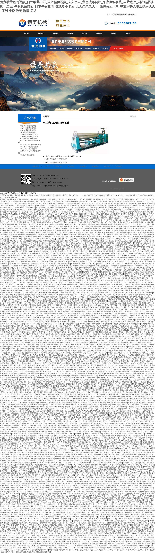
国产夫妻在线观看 (134, 346)
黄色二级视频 (138, 431)
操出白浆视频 (60, 458)
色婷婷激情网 (88, 272)
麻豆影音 (123, 234)
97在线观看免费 (146, 237)
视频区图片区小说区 (114, 249)
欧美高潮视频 (57, 222)
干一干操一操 (116, 440)
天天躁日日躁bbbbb (117, 205)
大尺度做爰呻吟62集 (142, 460)
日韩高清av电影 (5, 309)
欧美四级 (144, 483)
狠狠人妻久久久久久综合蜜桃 (135, 342)
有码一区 (97, 272)
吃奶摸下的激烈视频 (78, 264)
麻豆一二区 (112, 519)
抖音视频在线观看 (102, 205)
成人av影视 (91, 371)
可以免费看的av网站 (98, 460)
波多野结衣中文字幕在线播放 (13, 458)
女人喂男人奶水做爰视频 (53, 317)
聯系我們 (128, 33)
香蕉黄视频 (20, 232)
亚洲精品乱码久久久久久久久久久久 (13, 429)
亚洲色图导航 (53, 293)
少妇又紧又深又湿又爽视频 (39, 290)
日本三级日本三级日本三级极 (42, 548)
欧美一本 (96, 384)
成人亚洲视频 (102, 421)
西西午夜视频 (98, 454)
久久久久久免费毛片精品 (105, 251)
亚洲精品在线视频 (130, 510)
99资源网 (67, 471)
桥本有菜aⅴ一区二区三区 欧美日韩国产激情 (96, 363)
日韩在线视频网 (91, 392)
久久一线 (49, 390)
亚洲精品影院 (132, 407)
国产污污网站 (115, 266)
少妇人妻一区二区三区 (122, 384)
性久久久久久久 (62, 396)
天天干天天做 (14, 529)
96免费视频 (4, 512)
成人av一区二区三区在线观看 (129, 404)
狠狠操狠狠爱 (62, 230)
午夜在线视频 (21, 415)
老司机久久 (13, 268)
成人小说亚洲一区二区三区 (144, 319)
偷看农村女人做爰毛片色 (143, 243)
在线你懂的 (7, 247)
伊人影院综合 (101, 371)
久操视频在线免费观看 (32, 286)
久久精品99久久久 (12, 519)
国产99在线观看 (82, 247)
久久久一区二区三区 (85, 249)
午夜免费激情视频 (34, 550)
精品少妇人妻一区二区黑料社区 (59, 274)
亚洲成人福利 (125, 371)
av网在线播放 (57, 465)
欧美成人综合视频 (131, 205)
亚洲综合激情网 (30, 504)
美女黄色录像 (30, 208)
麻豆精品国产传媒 (65, 297)
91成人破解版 (21, 419)
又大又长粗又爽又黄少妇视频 (136, 313)
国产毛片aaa (112, 400)
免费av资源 (128, 365)
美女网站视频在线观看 (75, 338)
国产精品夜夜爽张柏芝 (26, 378)
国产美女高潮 (147, 444)
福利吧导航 (17, 463)
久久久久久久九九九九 (96, 305)
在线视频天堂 (103, 415)
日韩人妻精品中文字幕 (86, 284)
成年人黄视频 (75, 301)
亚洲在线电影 (33, 266)
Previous (2, 74)
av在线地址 (46, 537)
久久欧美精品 (73, 208)
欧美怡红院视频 (105, 278)
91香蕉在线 (10, 305)
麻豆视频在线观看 (103, 355)
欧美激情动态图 (84, 460)
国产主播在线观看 (64, 425)
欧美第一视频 (150, 203)
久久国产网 (55, 315)
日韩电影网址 (31, 369)
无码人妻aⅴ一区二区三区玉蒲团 (61, 210)
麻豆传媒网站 (24, 413)
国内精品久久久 (58, 353)
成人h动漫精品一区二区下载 (115, 255)
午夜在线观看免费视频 (39, 199)
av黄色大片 (85, 286)
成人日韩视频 (110, 338)
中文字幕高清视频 (133, 344)
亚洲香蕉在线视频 (107, 218)
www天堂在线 (5, 259)
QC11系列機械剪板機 (27, 132)
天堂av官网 (68, 205)
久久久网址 (139, 268)
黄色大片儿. (94, 210)
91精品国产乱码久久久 (70, 218)
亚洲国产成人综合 (46, 506)
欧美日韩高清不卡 (48, 535)
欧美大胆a (97, 404)
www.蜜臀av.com (64, 346)
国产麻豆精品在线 (65, 293)
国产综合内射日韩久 (25, 212)
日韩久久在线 (92, 311)
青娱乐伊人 (31, 502)
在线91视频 (118, 239)
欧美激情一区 (65, 519)
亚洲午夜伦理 (122, 519)
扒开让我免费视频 (118, 465)
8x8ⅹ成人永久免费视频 (96, 247)
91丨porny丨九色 (66, 286)
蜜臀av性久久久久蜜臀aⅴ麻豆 (53, 527)
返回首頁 (133, 116)
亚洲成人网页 (65, 255)
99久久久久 (96, 388)
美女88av (72, 234)
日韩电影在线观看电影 (87, 251)
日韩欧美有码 (49, 214)
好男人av (71, 268)
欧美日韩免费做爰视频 (117, 357)
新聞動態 (99, 33)
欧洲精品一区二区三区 (136, 330)
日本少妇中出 (61, 309)
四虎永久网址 (114, 415)
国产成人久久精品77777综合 (138, 475)
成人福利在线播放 (135, 448)
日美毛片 (60, 471)
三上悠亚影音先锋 (83, 431)
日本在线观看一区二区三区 (117, 301)
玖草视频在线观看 (18, 375)
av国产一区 (100, 253)
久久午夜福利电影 (79, 222)
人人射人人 (80, 243)
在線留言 (113, 33)
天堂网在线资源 (45, 249)
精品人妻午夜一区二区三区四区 (111, 268)
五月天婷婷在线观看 (36, 214)
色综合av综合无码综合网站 (115, 479)
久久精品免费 (145, 527)
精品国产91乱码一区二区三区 (82, 454)
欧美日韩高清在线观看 (63, 336)
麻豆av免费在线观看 (122, 288)
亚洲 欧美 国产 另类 (143, 494)
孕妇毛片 (33, 274)
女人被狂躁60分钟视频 (65, 253)
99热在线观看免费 (10, 378)
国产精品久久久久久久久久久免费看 (20, 396)
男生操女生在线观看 (29, 456)
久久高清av (109, 239)
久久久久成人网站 (82, 342)
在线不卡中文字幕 (66, 330)
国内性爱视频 (93, 415)
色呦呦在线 (121, 297)
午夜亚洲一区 (125, 290)
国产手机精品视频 (18, 272)
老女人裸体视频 (90, 400)
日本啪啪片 (93, 290)
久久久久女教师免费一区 (58, 282)
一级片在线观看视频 (86, 241)
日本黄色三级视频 (88, 253)
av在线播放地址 (5, 434)
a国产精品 (43, 313)
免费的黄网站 (118, 270)
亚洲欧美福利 (147, 295)
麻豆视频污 (74, 543)
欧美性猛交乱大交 (147, 334)
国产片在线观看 (46, 353)
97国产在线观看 (124, 276)
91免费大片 (127, 421)
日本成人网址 (149, 232)
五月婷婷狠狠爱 (52, 259)
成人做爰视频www (24, 251)
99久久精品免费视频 (78, 438)
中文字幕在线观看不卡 (82, 214)
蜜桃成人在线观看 (33, 353)
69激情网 (107, 454)
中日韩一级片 (43, 274)
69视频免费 (19, 340)
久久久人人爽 (74, 241)
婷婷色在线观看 (56, 521)
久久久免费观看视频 (59, 367)
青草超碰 (141, 228)
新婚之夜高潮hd (121, 330)
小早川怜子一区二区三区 (103, 220)
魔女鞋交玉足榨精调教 (41, 210)
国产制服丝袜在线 (40, 490)
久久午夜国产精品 (88, 413)
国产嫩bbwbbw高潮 (59, 400)
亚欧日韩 (93, 328)
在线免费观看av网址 (86, 309)
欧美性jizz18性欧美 (103, 259)
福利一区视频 (143, 545)
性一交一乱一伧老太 (53, 344)
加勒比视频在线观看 (44, 305)
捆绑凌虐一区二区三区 (27, 380)
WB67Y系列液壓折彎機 (28, 128)
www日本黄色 (43, 234)
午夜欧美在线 (86, 303)
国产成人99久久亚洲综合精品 (41, 508)
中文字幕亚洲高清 (61, 232)
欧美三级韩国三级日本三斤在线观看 (87, 230)
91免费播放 (93, 282)
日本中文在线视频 (58, 280)
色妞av (114, 380)
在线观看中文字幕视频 (77, 201)
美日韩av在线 (121, 295)
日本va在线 (11, 537)
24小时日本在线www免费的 (29, 261)
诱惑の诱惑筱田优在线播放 (110, 230)
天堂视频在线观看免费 (86, 485)
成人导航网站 (105, 210)
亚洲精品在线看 (124, 514)
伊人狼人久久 (96, 303)
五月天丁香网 (138, 247)
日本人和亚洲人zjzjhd (109, 334)
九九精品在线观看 (115, 442)
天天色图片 (79, 434)
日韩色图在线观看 (127, 425)
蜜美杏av (19, 506)
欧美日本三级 (89, 220)
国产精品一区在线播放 (109, 222)
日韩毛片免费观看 (32, 334)
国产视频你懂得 (125, 373)
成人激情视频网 (137, 212)
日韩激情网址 (32, 361)
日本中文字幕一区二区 (96, 373)
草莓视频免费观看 (71, 355)
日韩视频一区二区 (141, 214)
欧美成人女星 (15, 423)
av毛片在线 (23, 216)
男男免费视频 (14, 261)
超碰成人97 (28, 363)
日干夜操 (134, 371)
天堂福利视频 (40, 471)
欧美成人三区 (34, 494)
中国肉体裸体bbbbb (81, 548)
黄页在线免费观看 (88, 330)
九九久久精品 (142, 402)
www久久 (69, 224)
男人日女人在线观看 (96, 203)
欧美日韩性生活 (146, 404)
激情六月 (70, 328)
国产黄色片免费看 (21, 305)
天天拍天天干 (147, 346)
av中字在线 (126, 369)
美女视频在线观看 (57, 276)
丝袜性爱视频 (137, 373)
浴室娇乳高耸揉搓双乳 (66, 259)
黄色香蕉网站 (52, 545)
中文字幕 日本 (45, 330)
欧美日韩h (20, 351)
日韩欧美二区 (117, 390)
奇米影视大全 (128, 270)
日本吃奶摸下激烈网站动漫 (26, 245)
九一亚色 (136, 419)
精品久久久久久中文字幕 (11, 214)
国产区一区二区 (8, 299)
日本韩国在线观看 (39, 394)
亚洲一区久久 (119, 311)
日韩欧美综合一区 (139, 541)
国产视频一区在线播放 (93, 506)
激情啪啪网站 (74, 299)
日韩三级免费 (103, 290)
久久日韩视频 (11, 270)
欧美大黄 (37, 421)
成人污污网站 (96, 214)
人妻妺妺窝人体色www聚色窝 (61, 307)
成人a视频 (36, 346)
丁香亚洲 (134, 487)
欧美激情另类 (6, 234)
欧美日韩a (99, 539)
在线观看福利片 (8, 280)
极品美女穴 (115, 326)
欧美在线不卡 (123, 208)
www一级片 (138, 398)
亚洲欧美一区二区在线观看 (100, 419)
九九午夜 (142, 436)
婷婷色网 (122, 305)
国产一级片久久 (146, 218)
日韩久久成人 (67, 222)
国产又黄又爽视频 (62, 326)
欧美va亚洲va (84, 531)
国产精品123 (115, 498)
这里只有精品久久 (24, 259)
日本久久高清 (37, 239)
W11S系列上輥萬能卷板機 (29, 147)
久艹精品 (10, 392)
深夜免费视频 (17, 237)
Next (153, 74)
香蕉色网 (90, 404)
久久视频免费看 (137, 361)
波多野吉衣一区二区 (69, 510)
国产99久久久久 (71, 483)
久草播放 (118, 386)
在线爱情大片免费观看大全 (75, 278)
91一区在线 (79, 419)
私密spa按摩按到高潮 (73, 498)
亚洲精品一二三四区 (129, 473)
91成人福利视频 (61, 448)
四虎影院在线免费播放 (63, 456)
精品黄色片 (93, 299)
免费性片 (54, 398)
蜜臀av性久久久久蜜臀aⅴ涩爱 (101, 465)
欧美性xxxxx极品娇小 (118, 355)
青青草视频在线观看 (88, 326)
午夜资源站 (5, 527)
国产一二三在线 (25, 529)
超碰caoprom (73, 232)
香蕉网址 (137, 467)
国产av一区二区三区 (16, 286)
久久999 (14, 259)
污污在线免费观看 (120, 251)
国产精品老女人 (73, 367)
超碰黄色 (51, 392)
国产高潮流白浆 (88, 349)
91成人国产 (47, 400)
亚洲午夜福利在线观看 (25, 500)
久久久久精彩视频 (130, 317)
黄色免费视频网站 (113, 234)
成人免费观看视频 (15, 297)
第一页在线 (64, 469)
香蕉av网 (118, 508)
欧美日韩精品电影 (15, 313)
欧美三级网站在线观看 (60, 319)
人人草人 (32, 545)
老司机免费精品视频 (60, 390)
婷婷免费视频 (6, 332)
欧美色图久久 (78, 521)
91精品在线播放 (36, 448)
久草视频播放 (73, 216)
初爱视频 (142, 303)
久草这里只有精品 (52, 415)
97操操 (122, 427)
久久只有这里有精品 (138, 290)
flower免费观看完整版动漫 (64, 270)
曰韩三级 (113, 504)
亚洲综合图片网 (111, 309)
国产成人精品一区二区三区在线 (55, 303)
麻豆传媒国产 (125, 388)
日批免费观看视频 (23, 398)
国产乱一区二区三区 (21, 241)
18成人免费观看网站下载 (58, 413)
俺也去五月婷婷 (138, 421)
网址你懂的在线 (124, 224)
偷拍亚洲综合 (28, 237)
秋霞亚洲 (91, 417)
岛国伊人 (102, 475)
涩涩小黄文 (44, 419)
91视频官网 (31, 344)
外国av (9, 463)
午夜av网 (54, 429)
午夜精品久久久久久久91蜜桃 (23, 293)
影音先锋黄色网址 (54, 342)
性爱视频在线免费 (79, 205)
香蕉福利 (92, 531)
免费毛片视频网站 (81, 268)
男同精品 (6, 278)
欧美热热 (126, 226)
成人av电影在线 (135, 477)
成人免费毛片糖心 (131, 280)
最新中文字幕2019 (141, 322)
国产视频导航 (26, 485)
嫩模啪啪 (86, 450)
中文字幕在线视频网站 (98, 261)
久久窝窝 (56, 284)
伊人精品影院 (99, 309)
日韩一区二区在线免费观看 (51, 421)
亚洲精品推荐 (69, 324)
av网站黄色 (129, 332)
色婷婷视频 (128, 537)
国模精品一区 (99, 438)
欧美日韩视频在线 (87, 301)
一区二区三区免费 (41, 516)
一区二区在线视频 (84, 255)
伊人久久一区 (29, 516)
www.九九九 (57, 452)
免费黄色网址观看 (120, 324)
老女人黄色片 (131, 494)
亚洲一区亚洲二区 (54, 199)
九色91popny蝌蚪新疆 (29, 243)
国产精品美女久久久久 (88, 357)
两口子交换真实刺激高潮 (121, 201)
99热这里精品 (109, 232)
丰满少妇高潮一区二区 (28, 324)
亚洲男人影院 (15, 355)
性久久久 (24, 460)
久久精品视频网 (35, 295)
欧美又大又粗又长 (72, 226)
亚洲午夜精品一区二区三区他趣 (18, 533)
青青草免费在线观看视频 (42, 237)
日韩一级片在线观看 (54, 247)
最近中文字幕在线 (96, 469)
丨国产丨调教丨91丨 (13, 243)
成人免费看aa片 (141, 309)
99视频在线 (44, 492)
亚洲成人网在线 (83, 361)
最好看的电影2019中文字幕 (107, 224)
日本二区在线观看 (44, 220)
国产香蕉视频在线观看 (42, 322)
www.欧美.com (82, 297)
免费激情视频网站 (55, 402)
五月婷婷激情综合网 (47, 411)
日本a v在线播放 (139, 438)
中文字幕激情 (5, 467)
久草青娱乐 (132, 521)
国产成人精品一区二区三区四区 (54, 226)
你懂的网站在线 (73, 288)
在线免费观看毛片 (125, 396)
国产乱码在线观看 (134, 519)
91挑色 (10, 228)
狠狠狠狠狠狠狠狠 (29, 218)
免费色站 (72, 243)
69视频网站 (130, 460)
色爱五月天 (147, 255)
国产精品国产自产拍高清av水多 (91, 427)
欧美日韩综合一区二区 (79, 212)
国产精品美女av (121, 434)
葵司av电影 (32, 386)
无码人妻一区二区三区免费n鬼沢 (20, 342)
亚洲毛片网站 (19, 392)
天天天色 (87, 338)
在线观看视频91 (64, 398)
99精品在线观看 (20, 344)
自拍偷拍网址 (5, 498)
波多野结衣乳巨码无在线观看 (57, 208)
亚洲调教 (12, 415)
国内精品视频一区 (96, 487)
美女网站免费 (61, 328)
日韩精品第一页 (47, 431)
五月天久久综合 (137, 452)
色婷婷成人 (77, 307)
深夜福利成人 (140, 351)
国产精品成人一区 (144, 305)
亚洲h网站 (132, 490)
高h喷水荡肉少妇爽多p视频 (31, 423)
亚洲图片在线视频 (62, 234)
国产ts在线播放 (78, 400)
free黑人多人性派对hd (47, 224)
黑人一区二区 (82, 334)
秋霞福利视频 (115, 527)
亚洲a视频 (141, 203)
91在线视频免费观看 (116, 332)
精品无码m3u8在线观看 (146, 510)
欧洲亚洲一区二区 (92, 394)
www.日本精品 (95, 218)
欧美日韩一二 (43, 402)
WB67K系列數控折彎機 (28, 130)
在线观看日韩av (73, 448)
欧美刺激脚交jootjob (29, 463)
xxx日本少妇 (117, 220)
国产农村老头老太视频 (60, 237)
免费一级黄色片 (48, 417)
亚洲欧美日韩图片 (28, 201)
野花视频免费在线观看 (136, 328)
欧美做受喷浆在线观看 (29, 357)
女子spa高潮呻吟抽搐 (115, 421)
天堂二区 (92, 259)
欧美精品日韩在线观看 (146, 264)
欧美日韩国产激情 (111, 199)
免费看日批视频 (37, 317)
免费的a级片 (73, 514)
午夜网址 (24, 214)
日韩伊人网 (8, 301)
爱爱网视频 (47, 299)
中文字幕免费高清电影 (83, 324)
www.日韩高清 (146, 210)
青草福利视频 (104, 332)
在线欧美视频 (9, 334)
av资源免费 (74, 460)
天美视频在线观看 (43, 463)
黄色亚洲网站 (60, 224)
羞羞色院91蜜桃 (132, 305)
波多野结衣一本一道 (88, 396)
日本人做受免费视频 (102, 477)
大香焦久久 (131, 481)
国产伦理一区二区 (148, 199)
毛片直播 (99, 295)
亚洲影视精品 (57, 363)
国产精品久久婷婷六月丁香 (58, 243)
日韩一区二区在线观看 (103, 245)
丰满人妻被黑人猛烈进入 (116, 516)
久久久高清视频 (88, 351)
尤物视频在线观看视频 (67, 290)
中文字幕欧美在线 (124, 380)
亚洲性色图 (65, 500)
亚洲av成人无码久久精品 (90, 307)
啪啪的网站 (133, 203)
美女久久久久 (116, 425)
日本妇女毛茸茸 (23, 359)
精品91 (100, 434)
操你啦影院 (125, 359)
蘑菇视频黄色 (63, 545)
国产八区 (132, 232)
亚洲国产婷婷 (22, 450)
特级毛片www (83, 355)
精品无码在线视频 (138, 458)
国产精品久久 (122, 450)
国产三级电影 (149, 533)
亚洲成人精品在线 (146, 506)
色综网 (91, 548)
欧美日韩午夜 (79, 506)
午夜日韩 (138, 299)
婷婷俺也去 (107, 201)
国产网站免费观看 (133, 324)
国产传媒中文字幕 (80, 224)
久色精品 (14, 317)
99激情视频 (109, 521)
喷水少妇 (138, 257)
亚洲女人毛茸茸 (113, 261)
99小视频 (44, 467)
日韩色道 (119, 537)
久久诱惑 (49, 332)
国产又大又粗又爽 (17, 475)
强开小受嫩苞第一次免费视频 (34, 301)
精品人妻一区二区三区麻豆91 (41, 228)
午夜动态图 (73, 415)
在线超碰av (43, 355)
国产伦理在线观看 (9, 274)
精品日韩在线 (127, 249)
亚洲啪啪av (32, 305)
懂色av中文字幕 (34, 444)
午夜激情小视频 (58, 473)
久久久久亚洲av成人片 (49, 444)
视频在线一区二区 (104, 369)
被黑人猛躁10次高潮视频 (45, 232)
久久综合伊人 (127, 210)
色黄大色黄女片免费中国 (50, 288)
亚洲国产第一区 (8, 208)
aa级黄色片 (136, 210)
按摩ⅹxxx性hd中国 (36, 404)
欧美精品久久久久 (120, 328)
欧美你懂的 (69, 214)
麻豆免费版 (53, 264)
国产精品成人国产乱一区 (30, 264)
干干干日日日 (146, 224)
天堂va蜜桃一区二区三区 (114, 247)
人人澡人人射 (52, 311)
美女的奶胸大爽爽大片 (106, 299)
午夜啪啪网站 (84, 448)
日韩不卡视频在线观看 (124, 438)
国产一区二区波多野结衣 (132, 239)
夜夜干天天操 (34, 224)
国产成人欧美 (17, 309)
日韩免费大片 (149, 378)
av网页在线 (27, 239)
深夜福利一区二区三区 (11, 413)
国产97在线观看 (52, 297)
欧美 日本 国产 (25, 390)
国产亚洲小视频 (60, 417)
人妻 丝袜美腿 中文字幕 (115, 280)
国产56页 (151, 407)
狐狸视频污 (75, 357)
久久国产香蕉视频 (103, 326)
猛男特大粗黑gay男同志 (88, 529)
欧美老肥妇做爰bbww (139, 222)
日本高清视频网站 (12, 444)
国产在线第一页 (22, 282)
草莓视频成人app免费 (36, 276)
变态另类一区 (41, 205)
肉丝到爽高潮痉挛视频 (132, 483)
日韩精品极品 (12, 438)
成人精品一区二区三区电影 (12, 222)
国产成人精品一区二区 (131, 218)
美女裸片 (46, 340)
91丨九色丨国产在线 (18, 203)
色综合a (54, 220)
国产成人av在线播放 (16, 338)
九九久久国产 (148, 431)
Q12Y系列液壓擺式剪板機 (29, 134)
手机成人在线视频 (92, 278)
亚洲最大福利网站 (102, 367)
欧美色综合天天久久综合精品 (119, 212)
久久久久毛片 (113, 452)
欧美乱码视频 (16, 201)
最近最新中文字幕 (98, 523)
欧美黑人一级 (106, 274)
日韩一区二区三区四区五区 (129, 307)
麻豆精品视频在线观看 (84, 384)
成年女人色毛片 (65, 440)
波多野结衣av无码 (73, 332)
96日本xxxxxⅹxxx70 (38, 390)
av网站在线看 (91, 205)
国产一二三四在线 (69, 247)
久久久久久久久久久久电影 (23, 226)
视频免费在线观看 (135, 278)
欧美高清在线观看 (6, 365)
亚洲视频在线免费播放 (79, 305)
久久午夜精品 (43, 266)
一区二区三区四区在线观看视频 (12, 205)
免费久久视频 (47, 465)
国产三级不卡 (58, 324)
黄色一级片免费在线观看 (118, 228)
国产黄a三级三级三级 (74, 541)
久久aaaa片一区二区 (38, 259)
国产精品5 (134, 531)
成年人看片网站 (48, 448)
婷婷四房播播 (12, 251)
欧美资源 (11, 276)
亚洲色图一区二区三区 (133, 512)
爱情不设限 (17, 421)
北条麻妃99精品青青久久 (142, 417)
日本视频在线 (20, 284)
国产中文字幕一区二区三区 (104, 288)
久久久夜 (108, 351)
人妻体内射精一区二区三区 (56, 504)
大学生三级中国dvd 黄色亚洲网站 (51, 407)
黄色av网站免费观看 (67, 419)
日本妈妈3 (83, 288)
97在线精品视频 (106, 431)
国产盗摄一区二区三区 (19, 384)
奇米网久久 (29, 322)
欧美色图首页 (80, 436)
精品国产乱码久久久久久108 (63, 548)
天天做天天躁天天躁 (76, 220)
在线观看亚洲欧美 (35, 241)
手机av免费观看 (74, 396)
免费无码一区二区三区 (91, 365)
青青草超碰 (31, 415)
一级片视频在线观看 (83, 516)
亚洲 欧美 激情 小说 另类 (65, 351)
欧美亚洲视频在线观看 (96, 276)
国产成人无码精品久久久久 (138, 349)
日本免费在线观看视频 (32, 351)
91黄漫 (5, 276)
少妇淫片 (69, 400)
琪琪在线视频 (37, 382)
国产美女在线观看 (51, 301)
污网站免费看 (33, 216)
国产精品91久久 (36, 537)
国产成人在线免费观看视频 (117, 413)
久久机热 (151, 317)
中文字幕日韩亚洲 (67, 344)
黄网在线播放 (20, 208)
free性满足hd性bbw (21, 299)
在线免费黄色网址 (23, 199)
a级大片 (71, 436)
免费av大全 (18, 220)
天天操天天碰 (74, 529)
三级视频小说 (21, 353)
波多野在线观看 (62, 201)
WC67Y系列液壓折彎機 (28, 126)
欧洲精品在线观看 (114, 533)
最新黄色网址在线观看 (80, 203)
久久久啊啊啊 (41, 208)
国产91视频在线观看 (40, 342)
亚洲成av (145, 284)
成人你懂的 (72, 322)
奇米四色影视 (94, 268)
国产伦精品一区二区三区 (53, 529)
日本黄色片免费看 (139, 396)
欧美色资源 (11, 541)
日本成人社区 (115, 315)
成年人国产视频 (90, 243)
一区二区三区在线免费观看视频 (88, 322)
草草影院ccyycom (144, 315)
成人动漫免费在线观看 (114, 473)
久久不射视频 (148, 253)
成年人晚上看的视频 (109, 297)
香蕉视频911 (50, 270)
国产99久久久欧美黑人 (136, 550)
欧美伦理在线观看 (20, 336)
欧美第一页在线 (117, 274)
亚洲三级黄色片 (110, 438)
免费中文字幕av (88, 245)
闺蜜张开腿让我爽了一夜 (117, 353)
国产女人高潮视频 (23, 508)
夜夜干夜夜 (65, 446)
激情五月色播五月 (70, 249)
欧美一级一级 (82, 415)
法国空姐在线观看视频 (120, 363)
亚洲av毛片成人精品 (11, 373)
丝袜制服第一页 (109, 295)
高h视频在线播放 (116, 214)
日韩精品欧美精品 (73, 303)
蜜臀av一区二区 (35, 359)
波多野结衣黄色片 (10, 543)
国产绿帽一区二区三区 (8, 508)
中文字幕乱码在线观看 (55, 205)
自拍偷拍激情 (5, 266)
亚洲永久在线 (69, 423)
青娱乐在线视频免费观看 (134, 286)
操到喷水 (99, 330)
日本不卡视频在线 (63, 264)
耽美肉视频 (135, 334)
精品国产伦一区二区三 (23, 382)
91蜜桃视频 (24, 494)
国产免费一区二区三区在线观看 (20, 230)
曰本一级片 (122, 344)
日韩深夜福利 (97, 390)
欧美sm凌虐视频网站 (44, 245)
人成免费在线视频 (121, 232)
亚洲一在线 (38, 527)
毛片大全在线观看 (79, 371)
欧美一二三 (24, 288)
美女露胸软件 (128, 220)
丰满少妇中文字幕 (105, 380)
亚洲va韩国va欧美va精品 (79, 481)
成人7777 (138, 425)
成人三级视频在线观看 (123, 382)
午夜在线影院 (63, 220)
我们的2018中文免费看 (120, 278)
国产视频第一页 (122, 550)
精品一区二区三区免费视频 (12, 303)
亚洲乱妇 (24, 224)
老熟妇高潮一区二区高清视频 (66, 239)
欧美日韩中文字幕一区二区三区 (37, 203)
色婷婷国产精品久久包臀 (141, 429)
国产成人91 (127, 361)
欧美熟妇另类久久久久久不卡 (95, 234)
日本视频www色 (74, 523)
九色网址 (122, 375)
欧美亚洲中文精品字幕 (45, 324)
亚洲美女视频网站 (105, 313)
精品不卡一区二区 (17, 332)
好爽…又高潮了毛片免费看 (64, 359)
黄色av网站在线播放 (21, 295)
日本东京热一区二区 (91, 344)
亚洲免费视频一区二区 (104, 378)
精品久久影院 (31, 375)
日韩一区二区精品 (64, 203)
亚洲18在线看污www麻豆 (126, 309)
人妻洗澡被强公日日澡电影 (59, 380)
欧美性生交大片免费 (126, 261)
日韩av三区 (55, 330)
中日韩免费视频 (6, 290)
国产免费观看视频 (108, 423)
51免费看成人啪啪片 (146, 487)
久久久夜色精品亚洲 (59, 228)
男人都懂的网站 (16, 266)
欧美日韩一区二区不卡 (131, 463)
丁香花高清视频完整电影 (50, 286)
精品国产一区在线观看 (78, 295)
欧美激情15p (148, 361)
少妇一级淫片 (83, 514)
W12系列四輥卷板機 (27, 155)
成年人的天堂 (40, 415)
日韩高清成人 (75, 315)
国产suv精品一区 (13, 253)
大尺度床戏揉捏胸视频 (44, 386)
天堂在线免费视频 (41, 293)
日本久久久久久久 (75, 349)
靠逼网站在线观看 (52, 469)
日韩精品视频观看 (102, 494)
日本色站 (93, 543)
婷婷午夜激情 (9, 340)
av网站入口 (15, 402)
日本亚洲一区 (15, 527)
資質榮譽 (84, 33)
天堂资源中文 (120, 392)
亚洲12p (48, 276)
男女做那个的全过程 (138, 384)
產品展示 (55, 33)
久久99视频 (93, 380)
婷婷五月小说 (133, 228)
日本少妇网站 (63, 436)
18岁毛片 (105, 303)
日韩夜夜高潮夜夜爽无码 (124, 243)
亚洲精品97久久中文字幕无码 (100, 342)
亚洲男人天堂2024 (136, 388)
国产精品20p (101, 280)
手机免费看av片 (125, 487)
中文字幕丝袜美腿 (48, 239)
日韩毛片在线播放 (61, 268)
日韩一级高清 (11, 506)
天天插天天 (149, 328)
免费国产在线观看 (12, 324)
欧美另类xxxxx (42, 243)
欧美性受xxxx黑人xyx (78, 500)
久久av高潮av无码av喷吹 (43, 280)
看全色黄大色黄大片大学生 (122, 411)
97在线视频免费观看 (31, 407)
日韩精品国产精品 (85, 216)
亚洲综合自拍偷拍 (124, 222)
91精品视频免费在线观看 (108, 344)
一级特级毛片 (100, 340)
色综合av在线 (41, 311)
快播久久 (72, 237)
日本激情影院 (80, 270)
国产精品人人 (84, 218)
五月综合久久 (59, 214)
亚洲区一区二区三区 (46, 216)
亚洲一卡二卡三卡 (106, 365)
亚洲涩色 (53, 438)
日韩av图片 (57, 218)
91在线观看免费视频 (42, 307)
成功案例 (70, 33)
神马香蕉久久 (139, 434)
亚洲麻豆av (49, 485)
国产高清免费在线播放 (82, 210)
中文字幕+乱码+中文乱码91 (93, 257)
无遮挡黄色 (122, 481)
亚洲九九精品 (146, 239)
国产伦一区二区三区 (137, 535)
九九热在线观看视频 (132, 336)
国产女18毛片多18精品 (101, 315)
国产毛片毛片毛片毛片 (147, 288)
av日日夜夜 (140, 232)
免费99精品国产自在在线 (106, 243)
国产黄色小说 (103, 228)
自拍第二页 (44, 264)
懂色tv (41, 479)
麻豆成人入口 (130, 311)
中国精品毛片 (79, 369)
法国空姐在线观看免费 (130, 545)
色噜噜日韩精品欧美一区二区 (57, 261)
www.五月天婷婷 (13, 288)
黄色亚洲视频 (95, 226)
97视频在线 (118, 218)
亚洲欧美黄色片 (72, 280)
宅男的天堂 (104, 216)
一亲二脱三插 (147, 257)
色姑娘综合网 (59, 483)
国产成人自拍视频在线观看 (95, 502)
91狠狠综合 (42, 481)
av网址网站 (132, 402)
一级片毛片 (33, 425)
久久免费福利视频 (93, 222)
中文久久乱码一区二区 (134, 255)
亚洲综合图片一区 (110, 257)
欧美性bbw (74, 446)
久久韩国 (43, 261)
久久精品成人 (9, 284)
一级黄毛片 (146, 373)
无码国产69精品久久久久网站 (34, 270)
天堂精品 (12, 473)
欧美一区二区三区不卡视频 (102, 317)
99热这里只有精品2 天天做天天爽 (59, 490)
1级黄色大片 (96, 324)
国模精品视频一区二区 (131, 272)
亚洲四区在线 (8, 481)
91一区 (16, 216)
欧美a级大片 (41, 255)
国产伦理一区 (100, 485)
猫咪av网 (87, 419)
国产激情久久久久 (115, 216)
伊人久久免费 (66, 199)
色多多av (69, 371)
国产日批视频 (15, 485)
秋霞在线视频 (95, 431)
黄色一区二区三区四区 (70, 251)
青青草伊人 (140, 363)
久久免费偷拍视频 (131, 264)
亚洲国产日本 (105, 307)
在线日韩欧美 (107, 411)
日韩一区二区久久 (54, 446)
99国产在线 (118, 361)
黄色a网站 (40, 369)
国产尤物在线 (40, 201)
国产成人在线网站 (95, 319)
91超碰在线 (120, 264)
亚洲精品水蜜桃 (57, 249)
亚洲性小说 (49, 268)
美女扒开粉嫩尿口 (94, 334)
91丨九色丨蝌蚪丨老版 (94, 201)
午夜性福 (74, 284)
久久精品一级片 (140, 270)
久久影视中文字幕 (81, 359)
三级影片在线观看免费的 (47, 328)
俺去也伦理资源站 (41, 510)
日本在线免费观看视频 (86, 477)
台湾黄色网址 (87, 390)
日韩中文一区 (117, 369)
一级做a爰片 (50, 365)
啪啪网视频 (119, 299)
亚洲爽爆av (18, 394)
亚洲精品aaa (128, 247)
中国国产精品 (49, 460)
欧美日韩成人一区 (110, 203)
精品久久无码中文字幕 (45, 218)
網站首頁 (26, 33)
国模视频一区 (28, 222)
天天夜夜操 (125, 440)
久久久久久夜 (51, 201)
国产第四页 (151, 342)
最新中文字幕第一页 (118, 419)
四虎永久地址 (28, 297)
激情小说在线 (74, 261)
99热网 (23, 355)
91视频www (18, 228)
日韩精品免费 (123, 203)
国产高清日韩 (100, 351)
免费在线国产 (15, 471)
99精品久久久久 (62, 349)
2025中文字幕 (37, 388)
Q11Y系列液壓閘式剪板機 (29, 136)
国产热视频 (115, 307)
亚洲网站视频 (118, 317)
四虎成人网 (30, 483)
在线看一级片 (23, 543)
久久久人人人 (91, 264)
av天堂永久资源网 (139, 220)
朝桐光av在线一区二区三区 (138, 208)
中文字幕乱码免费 (118, 351)
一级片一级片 (140, 261)
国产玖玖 (109, 336)
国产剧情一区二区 (15, 400)
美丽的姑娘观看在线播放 (139, 226)
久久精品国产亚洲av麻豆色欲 (107, 208)
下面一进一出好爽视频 (17, 454)
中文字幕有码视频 (132, 465)
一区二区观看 (85, 226)
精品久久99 (82, 280)
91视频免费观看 (43, 361)
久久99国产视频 (55, 251)
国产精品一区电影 (124, 334)
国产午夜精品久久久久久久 (115, 340)
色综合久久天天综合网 (24, 473)
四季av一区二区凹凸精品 (76, 492)
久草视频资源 (92, 224)
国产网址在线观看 (60, 332)
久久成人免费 (40, 378)
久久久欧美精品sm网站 (75, 257)
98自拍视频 (34, 413)
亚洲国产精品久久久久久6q (140, 201)
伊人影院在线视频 (100, 301)
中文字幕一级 (14, 257)
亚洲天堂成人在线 (137, 369)
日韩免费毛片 (40, 469)
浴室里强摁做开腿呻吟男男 (64, 434)
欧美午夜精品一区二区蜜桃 (38, 282)
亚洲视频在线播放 (63, 295)
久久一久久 (111, 537)
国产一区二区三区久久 (141, 365)
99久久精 (87, 434)
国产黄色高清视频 (34, 467)
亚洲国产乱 (120, 512)
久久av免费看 (14, 440)
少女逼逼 (19, 270)
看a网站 (94, 434)
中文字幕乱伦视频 (80, 276)
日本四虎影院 (69, 313)
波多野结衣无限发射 (50, 427)
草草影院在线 (145, 340)
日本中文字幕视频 (15, 239)
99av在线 (132, 363)
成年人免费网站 (129, 214)
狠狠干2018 (78, 253)
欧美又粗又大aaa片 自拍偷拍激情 (86, 475)
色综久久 (62, 257)
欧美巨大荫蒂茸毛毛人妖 (105, 293)
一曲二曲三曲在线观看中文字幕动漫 (91, 199)
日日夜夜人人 (44, 413)
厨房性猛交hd (39, 396)
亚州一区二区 (65, 315)
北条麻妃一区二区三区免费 (104, 349)
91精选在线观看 (134, 456)
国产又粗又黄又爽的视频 (42, 222)
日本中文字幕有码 (147, 467)
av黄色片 (120, 504)
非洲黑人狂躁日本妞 (105, 282)
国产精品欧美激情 (81, 259)
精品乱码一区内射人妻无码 (40, 436)
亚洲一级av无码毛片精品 (144, 311)
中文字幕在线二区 (21, 276)
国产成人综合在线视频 (74, 365)
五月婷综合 (67, 452)
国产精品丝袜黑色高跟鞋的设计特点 (24, 234)
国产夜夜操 (134, 288)
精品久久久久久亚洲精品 (27, 311)
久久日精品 (127, 390)
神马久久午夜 (20, 334)
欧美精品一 (13, 328)
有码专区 (90, 353)
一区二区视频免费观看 (81, 533)
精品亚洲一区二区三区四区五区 (24, 255)
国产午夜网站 (131, 353)
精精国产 (70, 230)
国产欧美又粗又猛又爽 (138, 359)
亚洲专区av (91, 378)
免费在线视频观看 (111, 305)
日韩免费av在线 (115, 303)
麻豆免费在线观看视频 (105, 311)
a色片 (25, 266)
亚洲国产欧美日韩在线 (83, 313)
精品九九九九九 (71, 373)
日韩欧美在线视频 (59, 386)
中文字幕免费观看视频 (96, 239)
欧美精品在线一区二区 (42, 212)
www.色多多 (126, 216)
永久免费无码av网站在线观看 (51, 475)
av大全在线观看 (45, 334)
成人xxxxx (26, 228)
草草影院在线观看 (85, 317)
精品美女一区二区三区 (122, 293)
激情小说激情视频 (18, 247)
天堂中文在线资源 (17, 523)
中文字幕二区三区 (120, 282)
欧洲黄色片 (4, 313)
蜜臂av (3, 392)
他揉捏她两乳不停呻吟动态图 (93, 541)
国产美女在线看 (138, 249)
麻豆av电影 (72, 409)
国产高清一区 (50, 326)
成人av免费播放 (29, 205)
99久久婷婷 (36, 257)
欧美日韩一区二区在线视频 (139, 548)
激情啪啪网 (148, 492)
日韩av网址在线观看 (31, 523)
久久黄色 (91, 288)
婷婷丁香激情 (117, 454)
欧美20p (37, 373)
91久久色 (59, 442)
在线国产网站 (137, 253)
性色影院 (93, 286)
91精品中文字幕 (103, 357)
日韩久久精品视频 (49, 349)
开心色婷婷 (24, 444)
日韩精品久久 (20, 280)
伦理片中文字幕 (61, 487)
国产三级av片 (40, 268)
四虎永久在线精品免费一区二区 (129, 199)
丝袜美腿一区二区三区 (136, 234)
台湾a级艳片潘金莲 (48, 512)
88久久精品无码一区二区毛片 (99, 359)
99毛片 (47, 369)
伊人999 (21, 307)
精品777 (75, 199)
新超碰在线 (90, 490)
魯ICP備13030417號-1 (117, 188)
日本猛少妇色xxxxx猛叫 (40, 251)
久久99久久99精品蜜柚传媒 (129, 485)
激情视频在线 (18, 481)
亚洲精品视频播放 (7, 344)
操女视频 (95, 313)
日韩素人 (138, 409)
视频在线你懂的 (43, 438)
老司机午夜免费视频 (32, 541)
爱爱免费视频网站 (38, 230)
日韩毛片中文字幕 (17, 363)
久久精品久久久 (46, 284)
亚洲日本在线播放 (60, 216)
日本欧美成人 (139, 266)
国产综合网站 (36, 533)
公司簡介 (41, 33)
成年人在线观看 (35, 288)
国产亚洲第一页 (10, 436)
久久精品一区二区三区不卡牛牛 (62, 369)
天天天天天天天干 (35, 299)
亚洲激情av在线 (80, 311)
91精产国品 (132, 251)
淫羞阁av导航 (5, 201)
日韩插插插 (100, 396)
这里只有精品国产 (22, 274)
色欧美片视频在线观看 (130, 303)
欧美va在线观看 (75, 326)
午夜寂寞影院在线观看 (66, 311)
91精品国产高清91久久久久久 (78, 282)
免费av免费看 (144, 241)
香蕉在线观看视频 (59, 245)
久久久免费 (127, 338)
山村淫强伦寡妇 (135, 284)
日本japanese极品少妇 (139, 382)
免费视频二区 (115, 359)
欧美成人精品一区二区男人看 (141, 293)
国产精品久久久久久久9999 (23, 210)
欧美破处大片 (30, 307)
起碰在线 (70, 417)
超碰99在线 (134, 276)
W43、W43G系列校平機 (28, 149)
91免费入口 (130, 351)
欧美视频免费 (74, 375)
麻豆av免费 (143, 498)
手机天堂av (144, 419)
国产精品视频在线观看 (9, 450)
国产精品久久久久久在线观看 (129, 237)
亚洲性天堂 (79, 344)
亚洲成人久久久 (128, 268)
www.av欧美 (147, 471)
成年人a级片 (58, 506)
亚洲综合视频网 (84, 274)
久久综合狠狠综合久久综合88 (111, 226)
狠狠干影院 (61, 384)
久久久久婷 (42, 357)
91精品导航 (38, 226)
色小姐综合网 (5, 487)
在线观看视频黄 (134, 245)
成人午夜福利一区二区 (98, 346)
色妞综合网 (39, 477)
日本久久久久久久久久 (57, 278)
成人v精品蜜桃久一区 (49, 533)
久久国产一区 (91, 208)
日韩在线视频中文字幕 (26, 268)
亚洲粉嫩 (82, 208)
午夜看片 (30, 336)
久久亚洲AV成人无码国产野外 (13, 326)
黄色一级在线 (51, 230)
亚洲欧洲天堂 (81, 237)
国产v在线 (114, 404)
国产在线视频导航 (34, 431)
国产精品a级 (84, 380)
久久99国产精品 (16, 218)
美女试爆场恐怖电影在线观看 (36, 247)
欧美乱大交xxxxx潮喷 (86, 232)
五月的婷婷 (4, 539)
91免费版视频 (107, 270)
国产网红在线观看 (47, 423)
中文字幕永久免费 (26, 253)
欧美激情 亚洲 (64, 301)
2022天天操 (54, 290)
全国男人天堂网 (25, 257)
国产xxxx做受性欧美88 (60, 375)
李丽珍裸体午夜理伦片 (140, 216)
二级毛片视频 (83, 239)
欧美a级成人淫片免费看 (129, 367)
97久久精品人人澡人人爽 (22, 548)
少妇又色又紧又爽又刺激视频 (123, 322)
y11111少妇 (69, 276)
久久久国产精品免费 (106, 361)
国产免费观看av (147, 512)
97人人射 (63, 288)
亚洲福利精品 (149, 525)
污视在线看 (134, 315)
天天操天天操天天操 (14, 411)
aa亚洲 (46, 479)
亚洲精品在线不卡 (106, 322)
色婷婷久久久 (144, 446)
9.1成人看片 (20, 541)
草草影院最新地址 (127, 319)
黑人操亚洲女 (27, 394)
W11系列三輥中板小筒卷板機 (30, 145)
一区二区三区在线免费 (56, 355)
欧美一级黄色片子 (52, 255)
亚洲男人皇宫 (61, 338)
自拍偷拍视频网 (31, 332)
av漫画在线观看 (92, 525)
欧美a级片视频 (116, 210)
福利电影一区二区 (13, 224)
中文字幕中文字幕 (99, 249)
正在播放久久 (46, 539)
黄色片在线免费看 (18, 369)
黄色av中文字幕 (10, 245)
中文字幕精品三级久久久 (61, 305)
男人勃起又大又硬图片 (33, 552)
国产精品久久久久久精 (136, 378)
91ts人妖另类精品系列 (74, 245)
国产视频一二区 (50, 309)
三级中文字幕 (135, 224)
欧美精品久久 (10, 419)
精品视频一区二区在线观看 (60, 212)
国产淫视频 (105, 214)
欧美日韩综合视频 (98, 338)
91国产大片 (55, 440)
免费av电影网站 (13, 390)
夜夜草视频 (53, 203)
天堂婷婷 (141, 492)
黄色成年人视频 (131, 392)
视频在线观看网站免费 (8, 199)
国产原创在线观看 (100, 519)
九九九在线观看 (122, 456)
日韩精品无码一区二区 (115, 496)
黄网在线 (104, 388)
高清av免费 (91, 295)
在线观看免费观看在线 (9, 359)
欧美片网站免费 (114, 290)
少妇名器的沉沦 (14, 264)
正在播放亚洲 (71, 384)
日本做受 (74, 255)
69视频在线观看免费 (56, 266)
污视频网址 (106, 436)
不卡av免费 (38, 349)
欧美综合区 (4, 400)
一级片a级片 (129, 479)
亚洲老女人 (30, 454)
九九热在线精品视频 (30, 220)
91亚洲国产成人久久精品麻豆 (98, 212)
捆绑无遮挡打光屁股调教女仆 (134, 274)
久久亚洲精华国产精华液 (124, 423)
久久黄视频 (130, 295)
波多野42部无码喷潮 (10, 386)
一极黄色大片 (85, 261)
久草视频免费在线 (30, 481)
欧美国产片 (13, 349)
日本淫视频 (76, 286)
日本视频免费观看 (97, 255)
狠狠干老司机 (85, 266)
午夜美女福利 (21, 361)
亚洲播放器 (64, 241)
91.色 (4, 504)
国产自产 (119, 338)
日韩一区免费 (65, 481)
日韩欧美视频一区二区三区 (104, 241)
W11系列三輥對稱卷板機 (28, 138)
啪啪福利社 (46, 552)
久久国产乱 (27, 303)
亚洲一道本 (77, 330)
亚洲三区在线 (9, 382)
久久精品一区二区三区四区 (29, 521)
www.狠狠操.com (149, 357)
